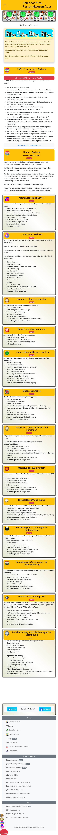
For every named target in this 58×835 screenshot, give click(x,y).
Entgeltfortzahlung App (15, 790)
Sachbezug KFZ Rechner (15, 814)
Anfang (4, 832)
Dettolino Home (13, 730)
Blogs (11, 739)
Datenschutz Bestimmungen (17, 746)
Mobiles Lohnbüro (13, 810)
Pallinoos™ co (12, 734)
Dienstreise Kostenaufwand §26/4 (18, 786)
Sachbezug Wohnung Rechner (17, 817)
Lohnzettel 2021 (12, 775)
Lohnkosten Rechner (16, 768)
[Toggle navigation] (4, 5)
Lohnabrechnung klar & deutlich (18, 782)
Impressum (11, 750)
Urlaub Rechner (14, 760)
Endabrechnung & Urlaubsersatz (18, 794)
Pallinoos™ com (13, 721)
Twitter (12, 709)
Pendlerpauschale (13, 771)
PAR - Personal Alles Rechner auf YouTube (28, 78)
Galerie (9, 726)
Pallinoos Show (11, 742)
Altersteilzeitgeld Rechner (18, 764)
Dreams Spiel (11, 779)
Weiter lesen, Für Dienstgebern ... (29, 145)
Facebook (45, 709)
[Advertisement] (29, 690)
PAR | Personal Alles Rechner (19, 806)
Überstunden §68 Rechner (16, 797)
